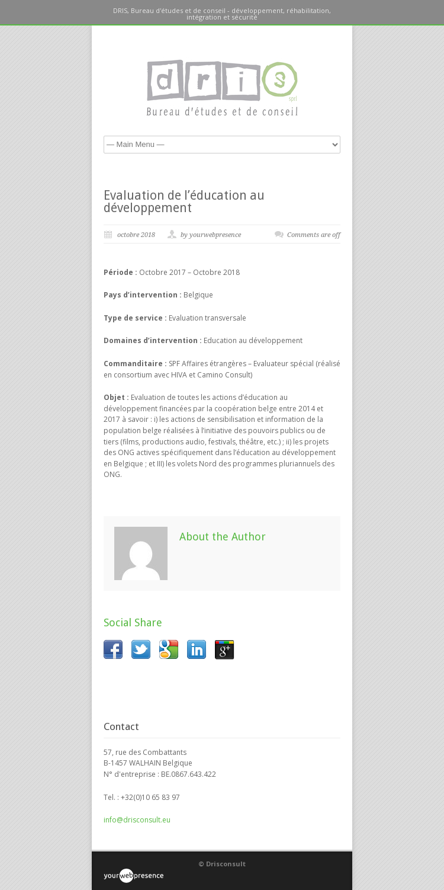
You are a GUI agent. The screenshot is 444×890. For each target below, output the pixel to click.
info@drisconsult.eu (137, 820)
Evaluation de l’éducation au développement (184, 201)
